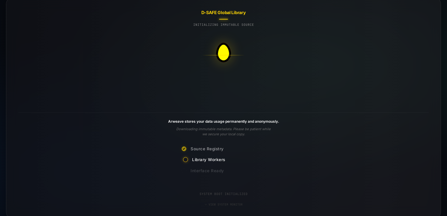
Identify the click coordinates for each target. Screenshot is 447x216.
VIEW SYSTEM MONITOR (223, 204)
